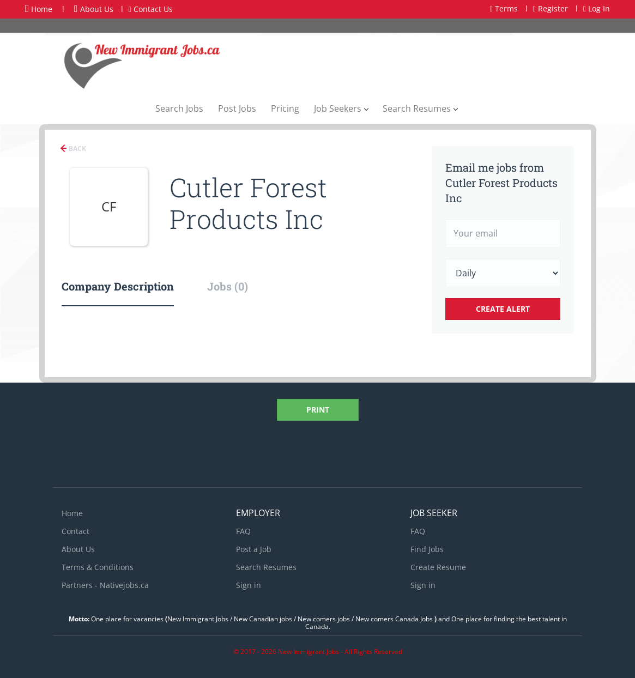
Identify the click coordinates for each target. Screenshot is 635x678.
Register (550, 8)
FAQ (243, 531)
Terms (504, 8)
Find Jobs (427, 549)
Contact (75, 531)
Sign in (248, 585)
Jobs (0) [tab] (227, 286)
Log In (596, 8)
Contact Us (151, 9)
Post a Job (253, 549)
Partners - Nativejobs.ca (105, 585)
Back (76, 148)
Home (38, 8)
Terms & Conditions (98, 567)
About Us (93, 9)
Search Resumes (266, 567)
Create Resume (438, 567)
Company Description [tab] (118, 286)
